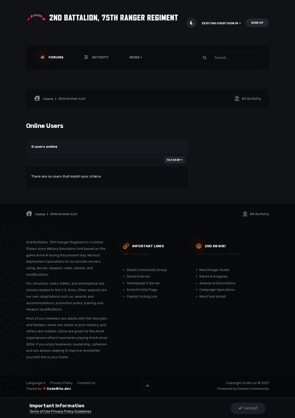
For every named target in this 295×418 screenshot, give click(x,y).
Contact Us (86, 383)
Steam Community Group (147, 270)
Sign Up (257, 23)
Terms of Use (40, 411)
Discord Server (138, 276)
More (135, 57)
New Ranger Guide (214, 270)
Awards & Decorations (217, 283)
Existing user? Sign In (221, 23)
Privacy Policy (61, 383)
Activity (100, 57)
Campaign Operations (217, 290)
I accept (248, 408)
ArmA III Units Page (142, 290)
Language (35, 383)
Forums (55, 57)
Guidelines (82, 411)
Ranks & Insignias (213, 276)
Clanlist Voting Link (142, 296)
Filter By (174, 160)
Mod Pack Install (212, 296)
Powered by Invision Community (243, 389)
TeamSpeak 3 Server (143, 283)
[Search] (231, 57)
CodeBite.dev (59, 389)
